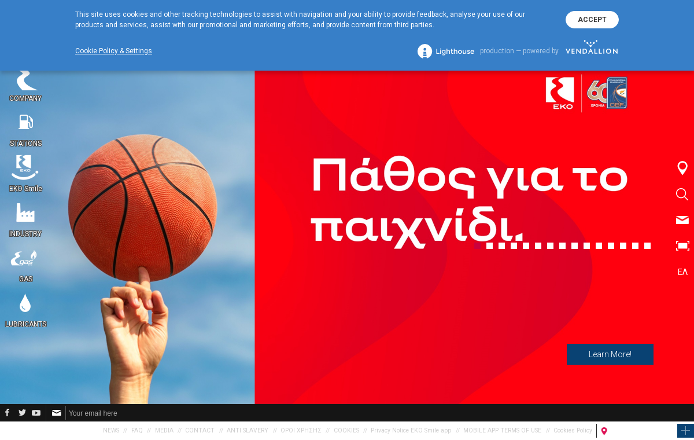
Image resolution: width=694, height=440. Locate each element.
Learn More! (610, 354)
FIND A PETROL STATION (642, 430)
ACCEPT (592, 20)
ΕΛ (683, 272)
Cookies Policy (572, 430)
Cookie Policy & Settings (113, 51)
